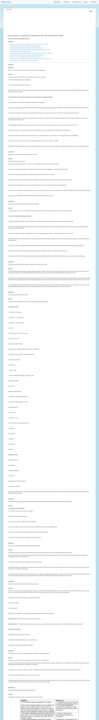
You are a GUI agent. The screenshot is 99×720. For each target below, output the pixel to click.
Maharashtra (57, 2)
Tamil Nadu (66, 2)
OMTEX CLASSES (6, 2)
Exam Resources (77, 2)
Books (85, 2)
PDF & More (94, 2)
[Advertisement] (47, 22)
